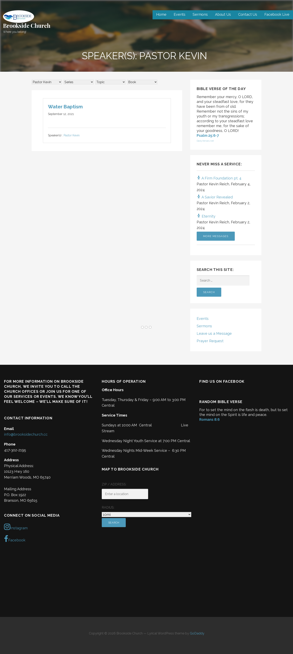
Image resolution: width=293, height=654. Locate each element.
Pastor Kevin (72, 135)
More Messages (216, 236)
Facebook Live (276, 14)
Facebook (14, 538)
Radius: (108, 507)
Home (161, 14)
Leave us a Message (214, 333)
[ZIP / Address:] (125, 494)
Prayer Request (210, 341)
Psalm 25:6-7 (208, 135)
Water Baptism (65, 107)
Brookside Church (26, 25)
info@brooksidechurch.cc (26, 434)
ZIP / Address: (114, 484)
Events (179, 14)
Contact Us (247, 14)
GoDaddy (197, 633)
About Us (223, 14)
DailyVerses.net (205, 140)
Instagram (16, 526)
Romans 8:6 (209, 419)
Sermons (200, 14)
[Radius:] (146, 514)
